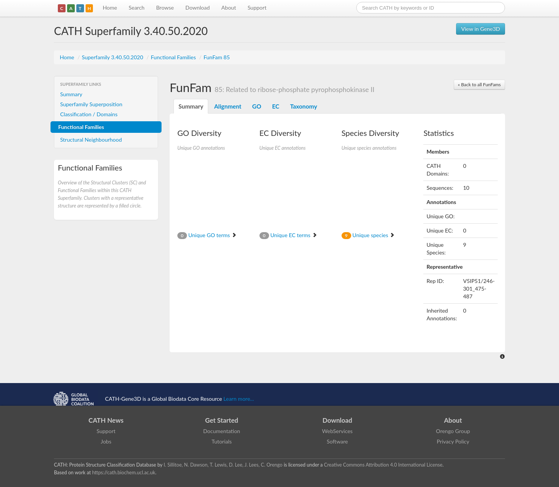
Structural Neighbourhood (91, 139)
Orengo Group (453, 431)
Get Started (221, 420)
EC (276, 106)
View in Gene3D (480, 28)
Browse (165, 7)
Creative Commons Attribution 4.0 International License (383, 465)
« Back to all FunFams (479, 84)
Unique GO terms (207, 235)
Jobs (106, 441)
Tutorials (222, 441)
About (228, 7)
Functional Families (174, 57)
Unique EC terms (288, 235)
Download (197, 7)
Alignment (227, 106)
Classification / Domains (89, 114)
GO (256, 106)
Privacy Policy (453, 441)
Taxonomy (303, 106)
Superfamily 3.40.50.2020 (113, 57)
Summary (71, 94)
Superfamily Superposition (91, 104)
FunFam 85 (217, 57)
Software (337, 441)
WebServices (337, 431)
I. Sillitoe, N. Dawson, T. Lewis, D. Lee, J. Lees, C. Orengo (223, 465)
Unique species (368, 235)
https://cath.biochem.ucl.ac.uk (123, 472)
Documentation (221, 431)
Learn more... (239, 398)
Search (137, 7)
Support (257, 7)
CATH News (106, 420)
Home (110, 7)
